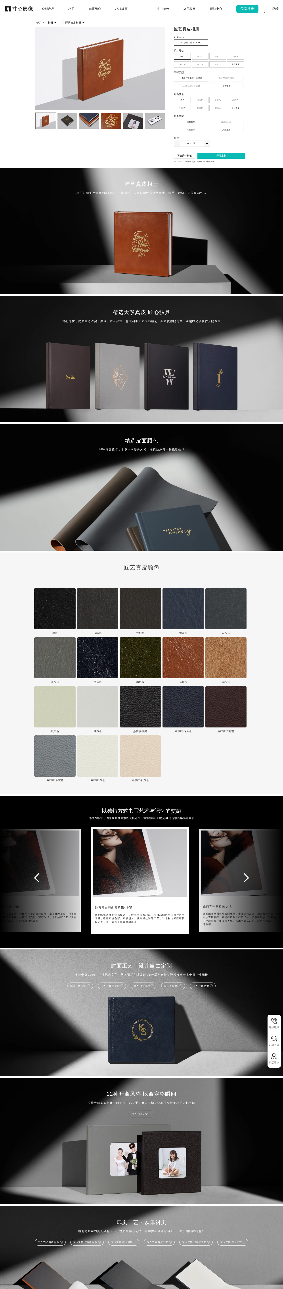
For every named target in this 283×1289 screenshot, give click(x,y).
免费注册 (247, 9)
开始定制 (221, 155)
